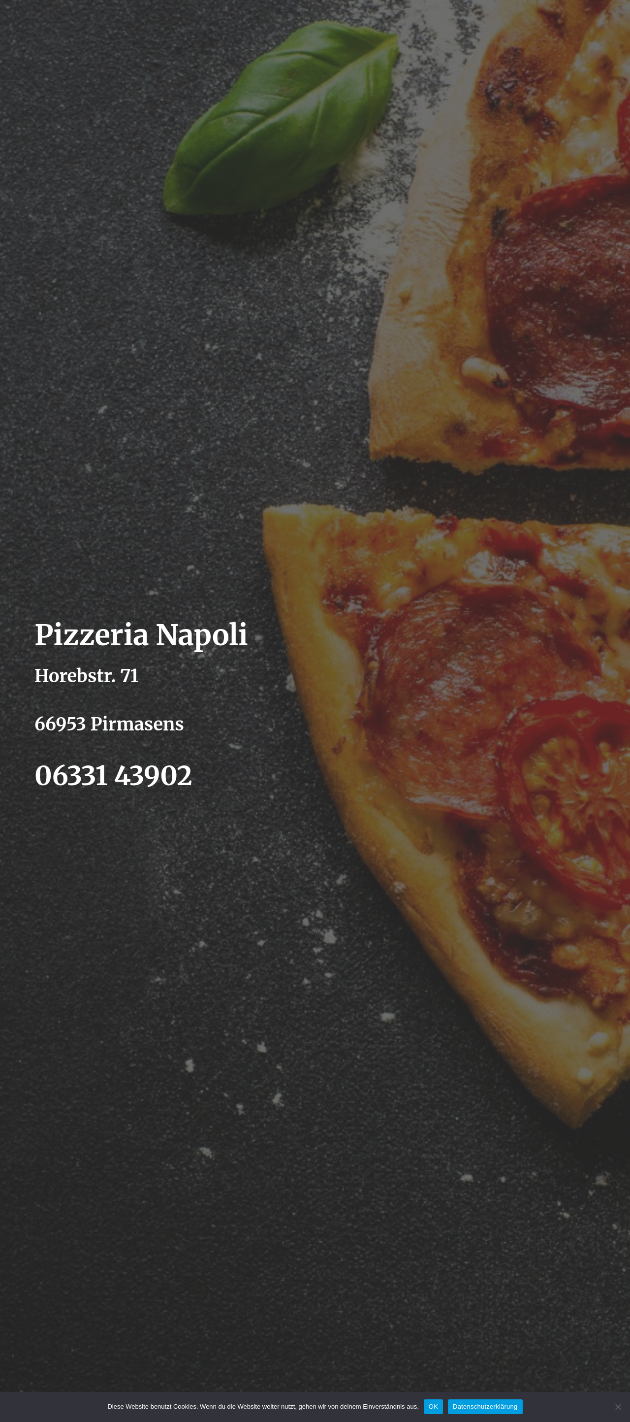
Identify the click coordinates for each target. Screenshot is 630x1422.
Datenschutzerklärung (485, 1406)
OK (433, 1406)
